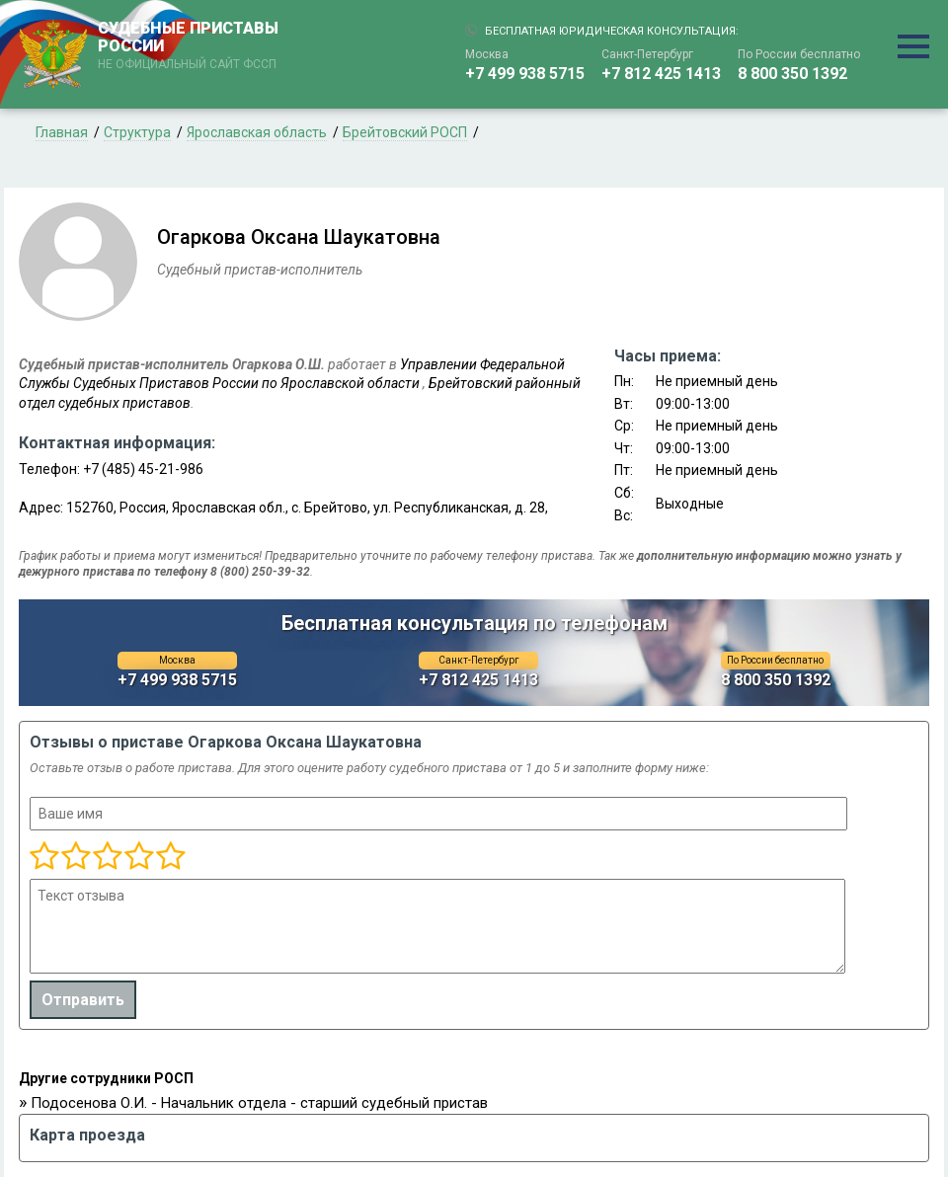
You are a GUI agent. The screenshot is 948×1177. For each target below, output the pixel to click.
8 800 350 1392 (792, 73)
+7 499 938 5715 (525, 73)
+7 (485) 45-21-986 (143, 469)
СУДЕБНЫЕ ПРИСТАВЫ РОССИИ (191, 46)
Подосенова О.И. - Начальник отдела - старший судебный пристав (259, 1103)
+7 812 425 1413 (661, 73)
